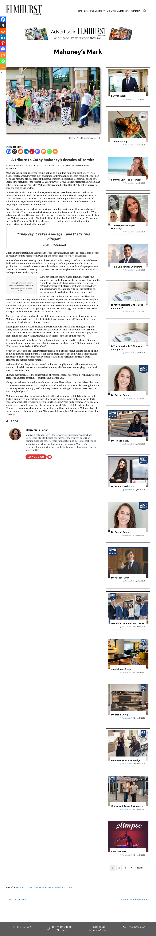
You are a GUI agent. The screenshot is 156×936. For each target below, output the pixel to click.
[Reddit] (20, 151)
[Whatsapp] (49, 151)
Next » (140, 867)
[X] (14, 151)
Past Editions (96, 11)
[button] (104, 11)
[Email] (49, 457)
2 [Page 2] (119, 867)
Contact (135, 11)
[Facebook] (8, 151)
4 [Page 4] (131, 867)
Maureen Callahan (37, 430)
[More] (55, 151)
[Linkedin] (26, 151)
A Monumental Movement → (135, 899)
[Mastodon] (37, 151)
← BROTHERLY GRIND (17, 899)
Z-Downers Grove (63, 887)
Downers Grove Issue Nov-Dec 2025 (34, 887)
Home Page (82, 11)
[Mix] (43, 151)
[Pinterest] (32, 151)
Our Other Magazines (117, 11)
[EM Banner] (78, 33)
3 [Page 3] (125, 867)
